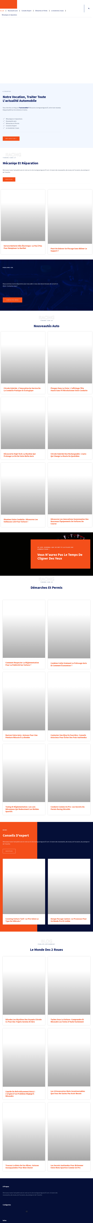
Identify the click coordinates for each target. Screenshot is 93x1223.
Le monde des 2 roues (57, 11)
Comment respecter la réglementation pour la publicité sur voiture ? (22, 659)
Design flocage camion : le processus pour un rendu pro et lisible (69, 915)
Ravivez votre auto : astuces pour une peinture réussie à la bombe (21, 732)
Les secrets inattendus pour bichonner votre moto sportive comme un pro (67, 1162)
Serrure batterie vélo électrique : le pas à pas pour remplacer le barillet (23, 249)
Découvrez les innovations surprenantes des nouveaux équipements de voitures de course (70, 513)
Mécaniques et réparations (9, 15)
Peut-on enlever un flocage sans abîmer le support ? (69, 252)
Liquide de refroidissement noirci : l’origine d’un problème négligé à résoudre (20, 1089)
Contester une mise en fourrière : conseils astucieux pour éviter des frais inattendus (69, 732)
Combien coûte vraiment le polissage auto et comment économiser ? (69, 660)
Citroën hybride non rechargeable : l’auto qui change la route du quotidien (68, 446)
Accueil (2, 11)
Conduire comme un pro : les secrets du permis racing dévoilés (68, 803)
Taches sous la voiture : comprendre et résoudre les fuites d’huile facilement (67, 1016)
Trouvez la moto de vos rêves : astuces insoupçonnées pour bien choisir (22, 1162)
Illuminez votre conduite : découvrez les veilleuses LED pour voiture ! (21, 512)
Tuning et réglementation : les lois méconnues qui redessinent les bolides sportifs (22, 804)
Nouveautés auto (13, 11)
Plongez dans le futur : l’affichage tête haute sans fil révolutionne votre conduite (69, 381)
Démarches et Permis (41, 11)
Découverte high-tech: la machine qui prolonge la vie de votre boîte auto (20, 446)
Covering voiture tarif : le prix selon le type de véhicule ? (22, 915)
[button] (88, 8)
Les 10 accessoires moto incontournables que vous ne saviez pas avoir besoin (68, 1088)
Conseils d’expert (26, 11)
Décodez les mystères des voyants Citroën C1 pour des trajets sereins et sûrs (23, 1016)
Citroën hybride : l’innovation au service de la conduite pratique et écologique (22, 381)
